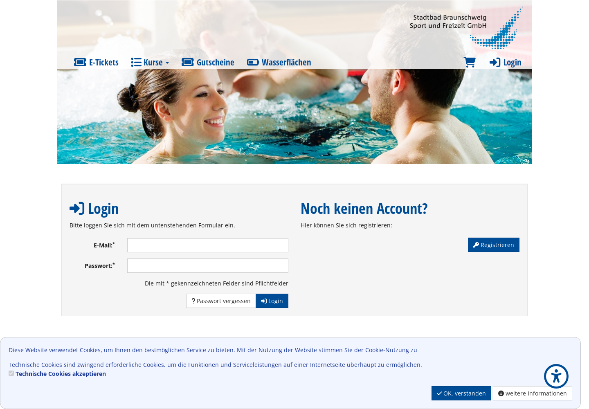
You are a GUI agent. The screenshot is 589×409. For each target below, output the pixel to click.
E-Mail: (104, 245)
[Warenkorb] (469, 62)
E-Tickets (96, 62)
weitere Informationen (532, 393)
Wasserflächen (279, 62)
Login (505, 62)
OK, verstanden (461, 393)
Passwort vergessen (221, 301)
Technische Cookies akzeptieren (61, 374)
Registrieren (493, 245)
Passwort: (100, 265)
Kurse (150, 62)
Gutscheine (207, 62)
